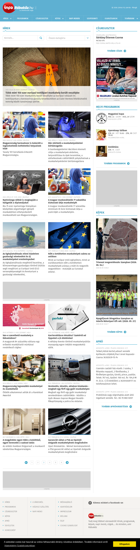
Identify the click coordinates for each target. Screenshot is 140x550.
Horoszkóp (10, 530)
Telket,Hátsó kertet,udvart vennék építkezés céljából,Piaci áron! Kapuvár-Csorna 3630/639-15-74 (115, 354)
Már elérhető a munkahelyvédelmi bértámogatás (65, 144)
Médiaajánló (66, 502)
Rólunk (63, 516)
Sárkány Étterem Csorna (109, 38)
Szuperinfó (92, 18)
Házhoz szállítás (41, 506)
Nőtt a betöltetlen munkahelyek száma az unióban (69, 255)
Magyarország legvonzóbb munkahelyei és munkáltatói (23, 388)
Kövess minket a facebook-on (108, 503)
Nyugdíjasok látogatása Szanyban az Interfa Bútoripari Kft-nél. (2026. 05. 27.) (116, 320)
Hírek (5, 18)
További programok (115, 163)
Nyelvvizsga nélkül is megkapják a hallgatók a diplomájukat (20, 201)
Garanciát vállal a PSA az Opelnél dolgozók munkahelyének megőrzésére (68, 441)
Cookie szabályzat (69, 525)
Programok (22, 18)
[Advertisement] (47, 290)
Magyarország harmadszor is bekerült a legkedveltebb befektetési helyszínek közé (23, 145)
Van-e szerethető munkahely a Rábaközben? (18, 337)
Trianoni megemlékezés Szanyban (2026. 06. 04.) (116, 264)
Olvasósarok (111, 18)
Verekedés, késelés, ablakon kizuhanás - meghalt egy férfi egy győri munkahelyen (68, 388)
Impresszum (65, 511)
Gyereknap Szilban (117, 130)
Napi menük (74, 18)
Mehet (41, 38)
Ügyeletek (9, 525)
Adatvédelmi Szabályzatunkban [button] (19, 545)
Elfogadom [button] (125, 544)
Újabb (26, 462)
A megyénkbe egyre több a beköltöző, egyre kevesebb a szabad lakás (22, 441)
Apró (7, 520)
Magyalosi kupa (116, 114)
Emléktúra (113, 147)
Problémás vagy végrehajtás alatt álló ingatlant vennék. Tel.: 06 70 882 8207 (115, 396)
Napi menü (37, 511)
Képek (58, 18)
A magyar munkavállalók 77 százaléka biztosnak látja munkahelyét (67, 201)
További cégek (114, 51)
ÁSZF (62, 520)
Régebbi (67, 462)
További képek (114, 332)
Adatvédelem (66, 506)
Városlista (36, 8)
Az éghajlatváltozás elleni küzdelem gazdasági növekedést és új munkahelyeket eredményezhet (21, 256)
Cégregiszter (42, 18)
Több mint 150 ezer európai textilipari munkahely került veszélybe (42, 93)
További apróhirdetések (115, 406)
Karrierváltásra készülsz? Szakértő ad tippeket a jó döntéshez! (67, 337)
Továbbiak (129, 18)
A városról (38, 502)
